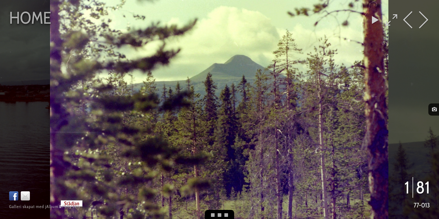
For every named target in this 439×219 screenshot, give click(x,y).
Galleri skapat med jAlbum (33, 206)
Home (30, 17)
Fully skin (71, 206)
